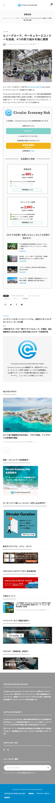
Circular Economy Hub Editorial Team (17, 44)
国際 (18, 18)
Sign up (48, 768)
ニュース (11, 18)
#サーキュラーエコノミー (35, 296)
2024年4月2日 (32, 44)
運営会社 (31, 794)
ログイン (28, 131)
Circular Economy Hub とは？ (15, 794)
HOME (4, 18)
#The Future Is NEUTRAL (18, 296)
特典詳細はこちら (27, 190)
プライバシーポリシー (43, 794)
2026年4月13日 (41, 610)
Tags (6, 296)
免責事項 (7, 798)
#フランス (7, 298)
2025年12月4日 (28, 442)
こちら (32, 151)
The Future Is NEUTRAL (35, 87)
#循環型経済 (25, 298)
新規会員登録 (28, 146)
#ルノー (16, 298)
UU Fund (34, 722)
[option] (27, 420)
